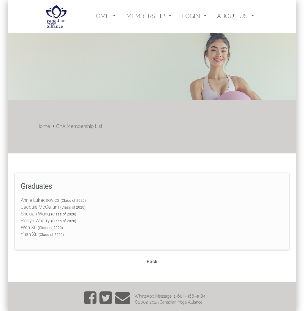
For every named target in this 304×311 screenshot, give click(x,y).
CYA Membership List (79, 126)
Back (152, 261)
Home (43, 126)
